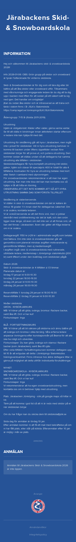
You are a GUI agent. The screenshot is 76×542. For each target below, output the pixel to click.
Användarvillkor (38, 527)
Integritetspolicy (38, 534)
